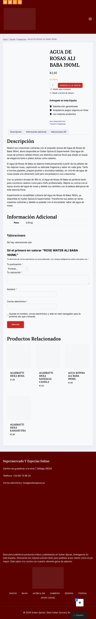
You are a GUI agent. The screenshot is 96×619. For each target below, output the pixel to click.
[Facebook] (5, 2)
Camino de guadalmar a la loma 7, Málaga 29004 (27, 468)
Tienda (82, 593)
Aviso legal (48, 597)
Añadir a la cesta (70, 85)
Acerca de (39, 593)
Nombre (12, 289)
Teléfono (7, 476)
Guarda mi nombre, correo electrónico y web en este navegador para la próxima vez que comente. (44, 315)
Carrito (55, 593)
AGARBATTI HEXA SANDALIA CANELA (46, 377)
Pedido (69, 593)
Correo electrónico (17, 301)
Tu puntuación (15, 264)
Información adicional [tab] (36, 132)
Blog (25, 593)
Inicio (13, 593)
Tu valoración (14, 272)
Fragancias (62, 124)
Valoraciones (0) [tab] (58, 132)
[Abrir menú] (91, 19)
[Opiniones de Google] (20, 2)
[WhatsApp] (15, 2)
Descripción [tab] (16, 132)
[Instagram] (10, 2)
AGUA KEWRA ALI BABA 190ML (76, 375)
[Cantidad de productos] (53, 85)
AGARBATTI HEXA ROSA (17, 374)
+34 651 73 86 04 (22, 476)
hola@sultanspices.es (34, 483)
